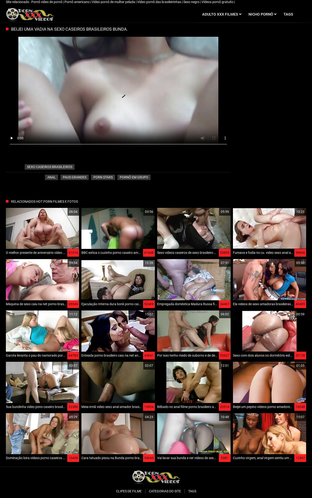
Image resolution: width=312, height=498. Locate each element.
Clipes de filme (129, 491)
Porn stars (103, 177)
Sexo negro (191, 2)
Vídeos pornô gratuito (218, 2)
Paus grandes (74, 177)
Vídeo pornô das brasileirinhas (159, 2)
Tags (192, 491)
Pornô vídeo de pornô (47, 2)
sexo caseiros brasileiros (49, 167)
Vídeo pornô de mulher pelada (114, 2)
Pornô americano (77, 2)
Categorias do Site (165, 491)
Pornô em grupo (134, 177)
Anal (51, 177)
